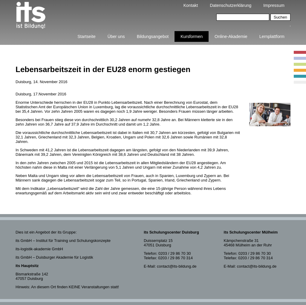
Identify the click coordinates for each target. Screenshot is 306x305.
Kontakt (190, 5)
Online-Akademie (231, 36)
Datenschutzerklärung (230, 5)
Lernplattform (271, 36)
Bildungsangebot (153, 36)
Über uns (116, 36)
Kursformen (191, 36)
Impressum (273, 5)
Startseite (86, 36)
